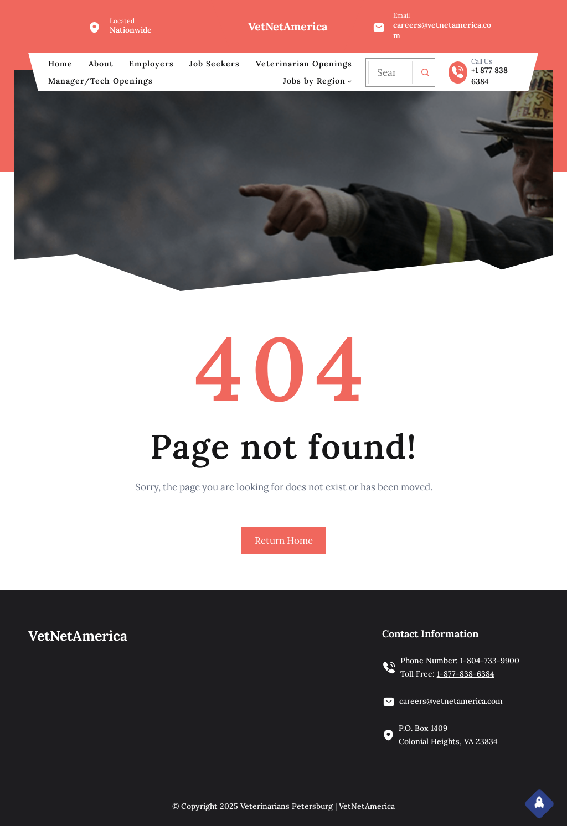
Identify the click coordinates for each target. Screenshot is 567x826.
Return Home (284, 540)
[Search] (425, 72)
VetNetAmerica (287, 26)
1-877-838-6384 (465, 674)
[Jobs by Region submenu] (349, 81)
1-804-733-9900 (489, 661)
